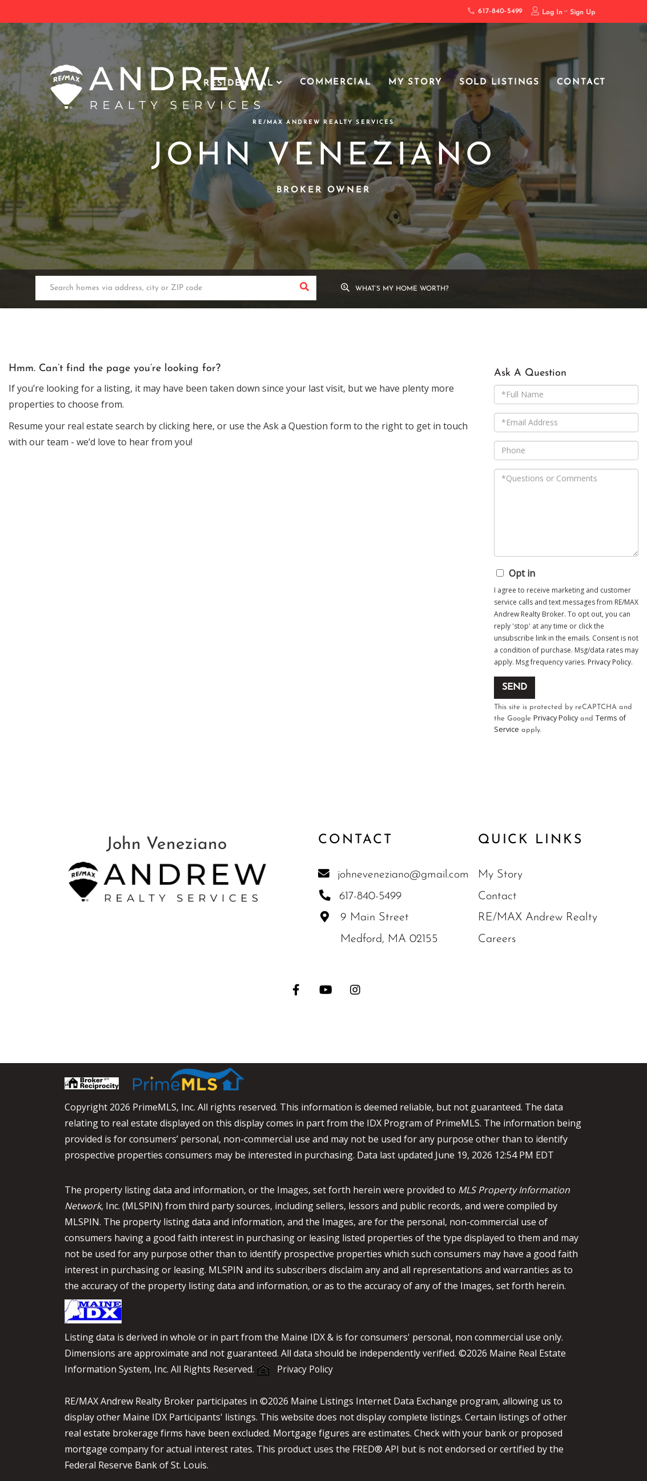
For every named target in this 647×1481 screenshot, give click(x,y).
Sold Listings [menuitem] (499, 82)
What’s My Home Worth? (403, 289)
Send (514, 687)
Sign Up (582, 12)
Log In (552, 12)
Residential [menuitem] (238, 83)
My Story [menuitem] (415, 82)
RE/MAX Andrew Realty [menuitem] (537, 918)
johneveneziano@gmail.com (393, 875)
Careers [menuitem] (497, 940)
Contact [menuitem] (581, 82)
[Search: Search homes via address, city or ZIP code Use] (163, 288)
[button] (304, 288)
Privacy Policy (609, 662)
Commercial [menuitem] (335, 82)
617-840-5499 (495, 11)
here (202, 426)
